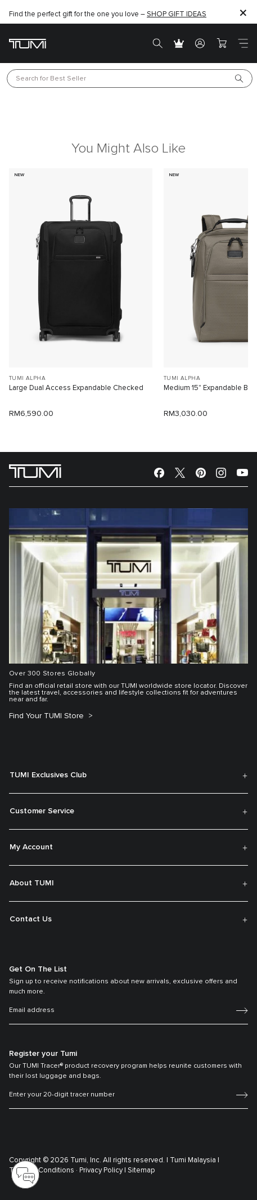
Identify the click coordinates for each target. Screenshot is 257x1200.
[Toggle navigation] (243, 43)
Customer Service (42, 811)
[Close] (243, 12)
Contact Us (31, 919)
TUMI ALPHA (27, 378)
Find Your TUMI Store (47, 716)
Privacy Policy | (102, 1170)
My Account (31, 847)
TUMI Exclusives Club (48, 775)
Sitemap (141, 1170)
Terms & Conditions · (43, 1170)
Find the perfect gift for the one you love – (107, 14)
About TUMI (32, 883)
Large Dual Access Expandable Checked (76, 388)
